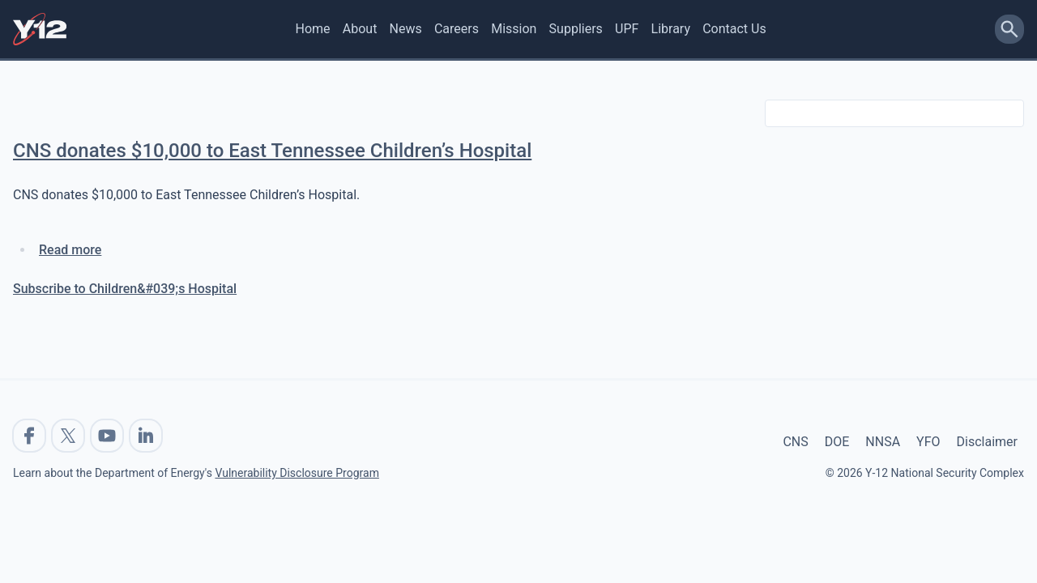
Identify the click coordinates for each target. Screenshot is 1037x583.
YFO (928, 441)
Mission (513, 28)
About (360, 28)
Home (313, 28)
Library (670, 28)
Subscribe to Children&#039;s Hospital (125, 288)
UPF (626, 28)
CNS (795, 441)
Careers (456, 28)
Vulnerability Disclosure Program (296, 472)
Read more (70, 249)
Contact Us (734, 28)
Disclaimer (987, 441)
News (406, 28)
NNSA (882, 441)
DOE (837, 441)
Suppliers (576, 28)
